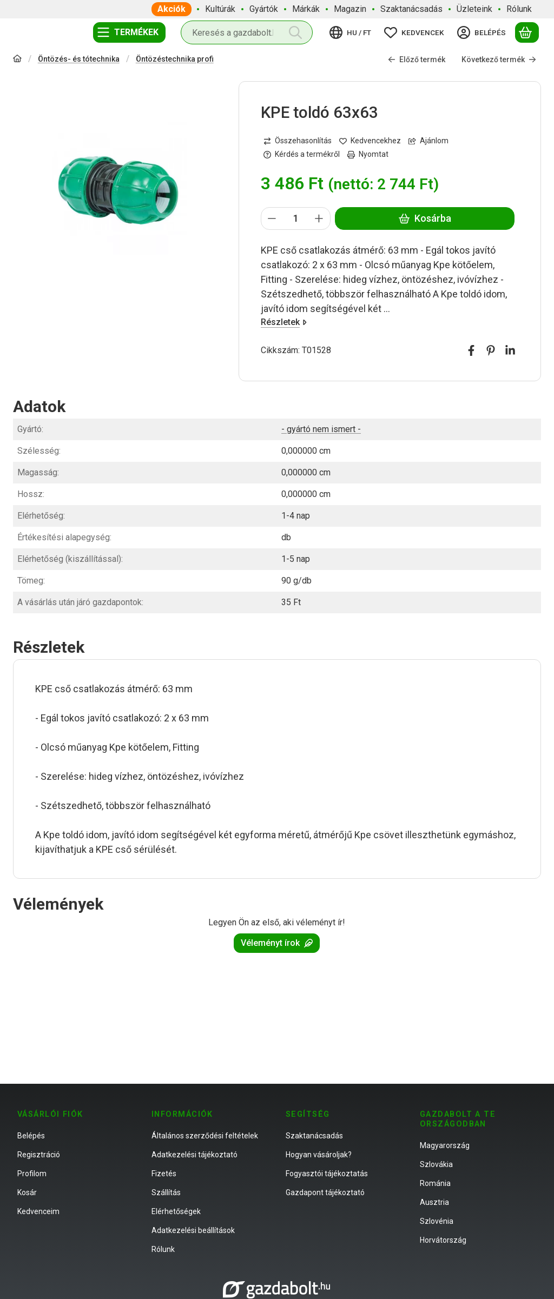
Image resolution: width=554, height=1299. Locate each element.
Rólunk (163, 1249)
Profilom (32, 1173)
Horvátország (443, 1240)
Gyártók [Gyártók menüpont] (263, 9)
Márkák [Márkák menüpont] (306, 9)
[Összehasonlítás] (297, 141)
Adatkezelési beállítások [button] (193, 1230)
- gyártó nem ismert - (321, 429)
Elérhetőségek (176, 1211)
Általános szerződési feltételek (204, 1135)
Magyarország (445, 1145)
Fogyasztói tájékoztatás (327, 1173)
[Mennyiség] (295, 218)
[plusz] (319, 218)
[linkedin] (510, 350)
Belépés (31, 1135)
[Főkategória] (17, 60)
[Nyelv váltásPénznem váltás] (352, 32)
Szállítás (166, 1192)
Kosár (27, 1192)
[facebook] (471, 350)
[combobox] (247, 32)
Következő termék (498, 59)
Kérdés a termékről (301, 154)
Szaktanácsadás (314, 1135)
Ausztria (434, 1202)
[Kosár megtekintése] (527, 32)
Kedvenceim (38, 1211)
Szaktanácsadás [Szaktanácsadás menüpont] (411, 9)
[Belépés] (483, 32)
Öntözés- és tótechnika (79, 59)
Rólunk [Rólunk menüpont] (519, 9)
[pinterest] (490, 350)
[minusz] (272, 218)
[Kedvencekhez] (370, 141)
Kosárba (424, 218)
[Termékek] (129, 32)
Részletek (284, 322)
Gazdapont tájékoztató (325, 1192)
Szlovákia (436, 1164)
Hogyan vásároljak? (319, 1154)
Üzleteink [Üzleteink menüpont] (474, 9)
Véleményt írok (277, 943)
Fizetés (163, 1173)
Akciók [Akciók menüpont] (171, 9)
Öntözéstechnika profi (175, 59)
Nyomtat (367, 154)
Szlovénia (436, 1221)
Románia (435, 1183)
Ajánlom (428, 140)
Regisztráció (38, 1154)
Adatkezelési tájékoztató (194, 1154)
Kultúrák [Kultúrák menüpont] (220, 9)
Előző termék (416, 59)
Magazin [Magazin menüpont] (350, 9)
